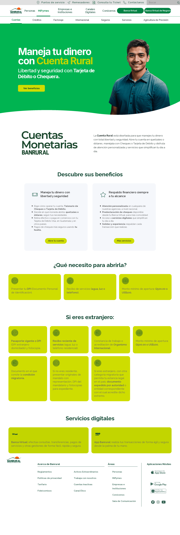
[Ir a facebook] (153, 527)
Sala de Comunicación (124, 526)
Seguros (105, 20)
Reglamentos (45, 497)
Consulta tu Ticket (109, 2)
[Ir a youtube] (164, 527)
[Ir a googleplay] (158, 509)
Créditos (36, 20)
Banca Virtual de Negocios (158, 11)
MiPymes (43, 10)
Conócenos (109, 10)
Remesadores (81, 2)
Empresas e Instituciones (65, 11)
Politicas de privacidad (50, 503)
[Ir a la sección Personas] (16, 10)
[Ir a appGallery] (158, 516)
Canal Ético (80, 516)
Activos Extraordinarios (86, 497)
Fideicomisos (45, 516)
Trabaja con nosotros (85, 503)
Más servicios (124, 241)
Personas (29, 10)
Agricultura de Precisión (156, 20)
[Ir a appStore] (158, 498)
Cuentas (16, 19)
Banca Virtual (130, 11)
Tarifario (42, 510)
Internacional (82, 20)
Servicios (126, 20)
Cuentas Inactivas (83, 510)
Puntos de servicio (53, 2)
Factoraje (58, 20)
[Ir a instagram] (158, 527)
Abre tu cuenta (56, 241)
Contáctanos (136, 2)
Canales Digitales (90, 11)
